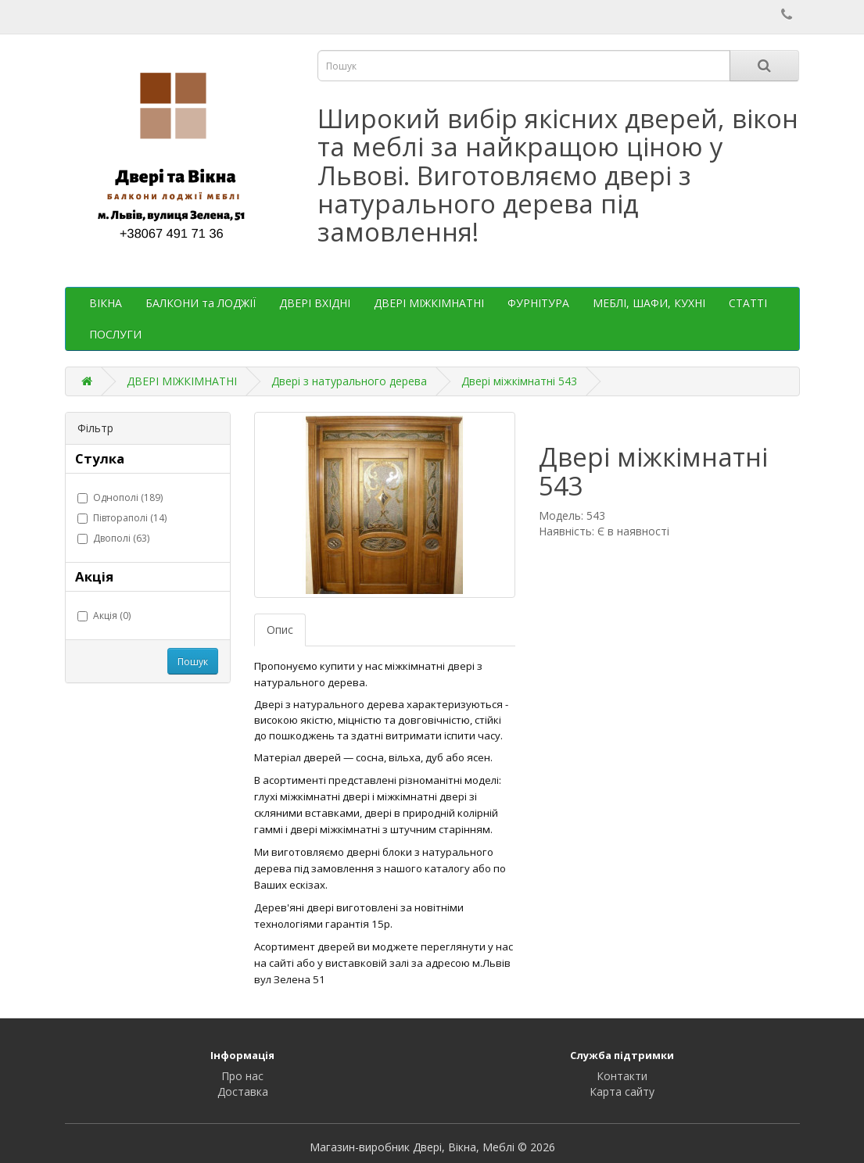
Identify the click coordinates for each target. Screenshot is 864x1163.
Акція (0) (104, 615)
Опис (280, 629)
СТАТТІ (748, 302)
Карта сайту (622, 1091)
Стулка (99, 458)
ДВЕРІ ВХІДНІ (314, 302)
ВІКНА (105, 302)
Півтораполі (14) (122, 517)
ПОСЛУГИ (115, 334)
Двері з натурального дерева (349, 381)
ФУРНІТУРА (538, 302)
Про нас (242, 1075)
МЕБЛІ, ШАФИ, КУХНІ (649, 302)
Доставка (242, 1091)
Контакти (622, 1075)
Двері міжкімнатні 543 (519, 381)
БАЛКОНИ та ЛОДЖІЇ (200, 302)
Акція (94, 576)
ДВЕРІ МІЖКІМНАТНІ (429, 302)
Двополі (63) (113, 538)
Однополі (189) (120, 497)
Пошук (192, 661)
